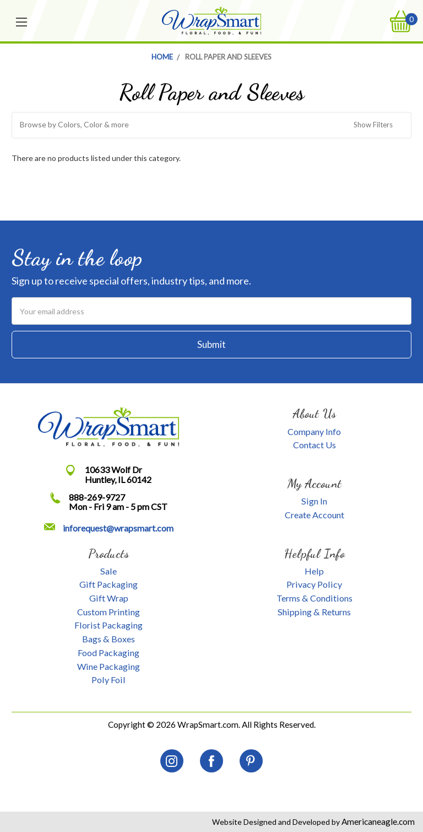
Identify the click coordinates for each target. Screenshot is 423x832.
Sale (108, 571)
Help (314, 571)
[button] (211, 125)
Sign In (314, 501)
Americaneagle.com (377, 821)
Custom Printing (108, 611)
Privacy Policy (314, 584)
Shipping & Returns (314, 611)
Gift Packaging (108, 584)
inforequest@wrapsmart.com (118, 528)
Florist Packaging (108, 625)
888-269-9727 (97, 497)
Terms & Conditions (314, 598)
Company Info (314, 431)
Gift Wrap (108, 598)
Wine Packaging (108, 666)
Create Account (314, 514)
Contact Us (314, 444)
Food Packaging (108, 652)
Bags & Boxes (108, 639)
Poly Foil (108, 679)
